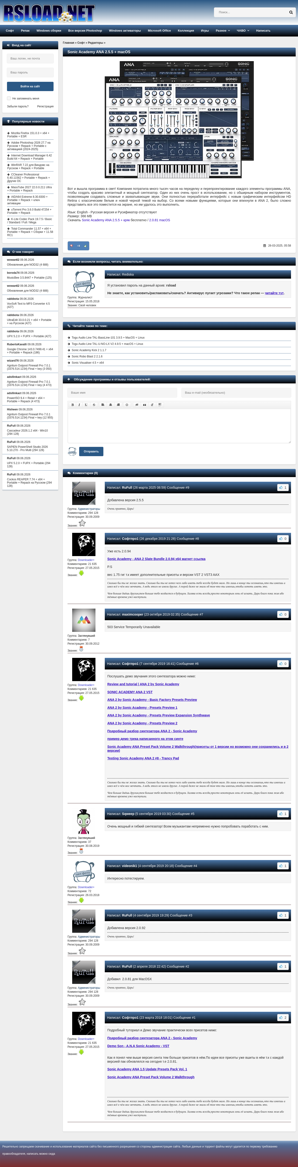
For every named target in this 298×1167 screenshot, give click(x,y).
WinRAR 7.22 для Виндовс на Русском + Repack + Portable (28, 166)
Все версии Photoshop (85, 30)
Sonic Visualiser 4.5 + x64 (88, 362)
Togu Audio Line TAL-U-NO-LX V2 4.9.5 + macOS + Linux (107, 344)
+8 (78, 245)
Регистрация (45, 106)
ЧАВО (241, 30)
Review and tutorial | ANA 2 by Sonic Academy (143, 684)
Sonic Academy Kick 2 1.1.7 (89, 350)
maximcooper (132, 614)
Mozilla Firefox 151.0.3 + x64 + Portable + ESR (28, 135)
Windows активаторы (125, 30)
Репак (25, 30)
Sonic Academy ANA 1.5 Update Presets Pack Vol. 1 (147, 1069)
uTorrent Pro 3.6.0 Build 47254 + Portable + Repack (29, 211)
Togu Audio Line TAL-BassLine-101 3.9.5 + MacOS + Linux (108, 337)
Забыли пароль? (18, 106)
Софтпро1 (130, 539)
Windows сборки (49, 30)
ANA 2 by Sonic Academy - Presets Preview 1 (142, 707)
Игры (205, 30)
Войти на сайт (30, 86)
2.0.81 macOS (159, 220)
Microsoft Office (159, 30)
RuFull (127, 487)
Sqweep (128, 814)
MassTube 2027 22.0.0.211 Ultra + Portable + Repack (29, 189)
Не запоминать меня (25, 98)
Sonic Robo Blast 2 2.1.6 (87, 356)
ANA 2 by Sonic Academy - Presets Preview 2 (142, 723)
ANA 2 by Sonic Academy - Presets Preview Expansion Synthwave (158, 715)
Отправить (91, 451)
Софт (10, 30)
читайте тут (274, 293)
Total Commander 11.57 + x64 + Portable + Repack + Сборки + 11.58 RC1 (30, 232)
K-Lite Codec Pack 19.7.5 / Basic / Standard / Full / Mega (29, 221)
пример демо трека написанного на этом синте (145, 739)
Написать (263, 30)
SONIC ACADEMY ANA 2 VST (129, 692)
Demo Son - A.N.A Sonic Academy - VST (138, 1046)
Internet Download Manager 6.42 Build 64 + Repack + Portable (29, 157)
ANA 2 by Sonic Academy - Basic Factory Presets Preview (152, 700)
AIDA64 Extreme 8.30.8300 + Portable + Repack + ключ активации (27, 200)
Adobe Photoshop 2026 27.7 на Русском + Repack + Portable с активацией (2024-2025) (29, 146)
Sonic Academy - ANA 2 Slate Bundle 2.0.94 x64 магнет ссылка (156, 559)
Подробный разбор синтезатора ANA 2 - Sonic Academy (152, 731)
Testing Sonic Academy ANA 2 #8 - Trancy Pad (143, 758)
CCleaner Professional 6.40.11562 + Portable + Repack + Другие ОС (28, 178)
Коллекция (186, 30)
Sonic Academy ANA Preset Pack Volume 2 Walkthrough (150, 1077)
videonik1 (129, 866)
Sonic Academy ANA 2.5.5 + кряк (106, 220)
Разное (221, 30)
